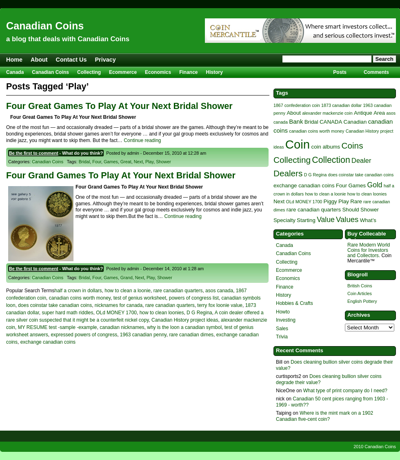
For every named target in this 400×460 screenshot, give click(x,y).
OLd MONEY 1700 (116, 313)
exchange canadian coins (48, 342)
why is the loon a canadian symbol (184, 327)
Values (347, 219)
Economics (158, 72)
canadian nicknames (122, 327)
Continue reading (142, 140)
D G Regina (199, 313)
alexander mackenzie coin (327, 113)
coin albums (325, 147)
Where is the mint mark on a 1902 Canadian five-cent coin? (324, 416)
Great (125, 161)
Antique (363, 113)
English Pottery (362, 301)
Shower (163, 161)
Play (149, 161)
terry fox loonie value (219, 305)
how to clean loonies (162, 313)
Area (379, 113)
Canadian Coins (45, 25)
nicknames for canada (118, 305)
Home (14, 59)
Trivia (282, 337)
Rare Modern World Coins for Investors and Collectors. (368, 250)
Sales (282, 328)
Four (96, 161)
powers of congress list (194, 298)
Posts (340, 72)
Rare (356, 201)
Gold (374, 185)
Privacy (105, 59)
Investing (286, 320)
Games (111, 161)
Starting (306, 220)
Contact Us (71, 59)
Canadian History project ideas (184, 320)
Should (350, 210)
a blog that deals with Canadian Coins (67, 39)
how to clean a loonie (127, 290)
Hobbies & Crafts (294, 303)
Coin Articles (359, 293)
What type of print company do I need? (345, 390)
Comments (376, 72)
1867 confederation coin (296, 105)
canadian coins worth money (80, 298)
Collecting (89, 72)
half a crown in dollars (78, 290)
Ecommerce (123, 72)
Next (138, 161)
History (214, 72)
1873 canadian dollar (341, 105)
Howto (283, 312)
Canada (15, 72)
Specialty (284, 220)
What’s (368, 220)
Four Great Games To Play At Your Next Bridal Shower (119, 106)
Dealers (287, 173)
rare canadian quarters (178, 290)
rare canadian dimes (191, 335)
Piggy (330, 201)
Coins (352, 145)
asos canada (219, 290)
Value (326, 220)
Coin (297, 144)
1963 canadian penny (143, 335)
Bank (296, 121)
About (39, 59)
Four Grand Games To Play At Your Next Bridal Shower (121, 175)
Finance (188, 72)
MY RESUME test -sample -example (57, 327)
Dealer (361, 160)
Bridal (84, 161)
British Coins (359, 285)
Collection (331, 160)
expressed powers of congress (84, 335)
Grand (126, 277)
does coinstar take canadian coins (55, 305)
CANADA (331, 122)
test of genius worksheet (139, 298)
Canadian (355, 122)
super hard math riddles (67, 313)
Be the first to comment (33, 153)
